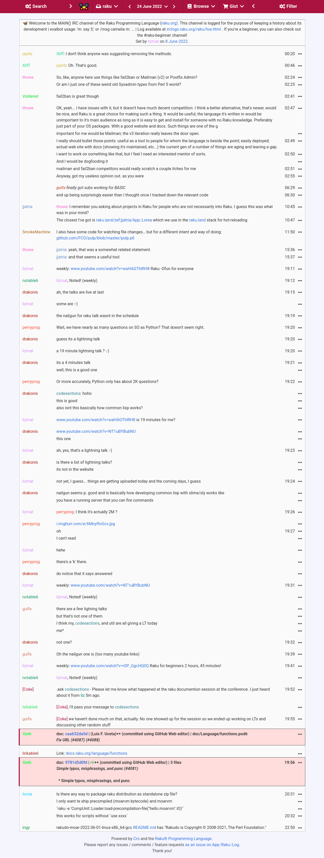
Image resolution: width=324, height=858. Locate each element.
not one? (64, 642)
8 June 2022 (176, 41)
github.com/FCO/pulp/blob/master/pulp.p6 (95, 238)
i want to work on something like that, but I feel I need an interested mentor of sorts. (131, 154)
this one (63, 438)
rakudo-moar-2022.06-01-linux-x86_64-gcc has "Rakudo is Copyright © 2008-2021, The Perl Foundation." (161, 827)
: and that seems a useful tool (87, 257)
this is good (66, 400)
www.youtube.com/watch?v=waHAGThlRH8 (110, 268)
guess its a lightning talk (78, 339)
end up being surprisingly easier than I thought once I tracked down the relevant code (132, 195)
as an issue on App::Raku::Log (212, 844)
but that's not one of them (79, 616)
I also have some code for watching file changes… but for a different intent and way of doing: (139, 235)
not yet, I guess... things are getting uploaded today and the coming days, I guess (128, 481)
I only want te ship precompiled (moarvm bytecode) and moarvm (114, 801)
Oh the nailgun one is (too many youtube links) (97, 654)
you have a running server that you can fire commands (104, 500)
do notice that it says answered (84, 573)
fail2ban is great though (77, 96)
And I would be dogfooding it (82, 161)
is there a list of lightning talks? (84, 462)
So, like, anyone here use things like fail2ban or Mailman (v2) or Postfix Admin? (126, 77)
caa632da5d (76, 733)
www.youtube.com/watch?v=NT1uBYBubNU (96, 431)
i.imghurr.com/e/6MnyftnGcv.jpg (85, 523)
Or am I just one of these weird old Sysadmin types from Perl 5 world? (118, 84)
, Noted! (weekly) (76, 280)
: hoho (74, 393)
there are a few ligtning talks (81, 608)
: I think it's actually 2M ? (86, 511)
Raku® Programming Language (183, 838)
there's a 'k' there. (71, 561)
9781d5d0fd (76, 762)
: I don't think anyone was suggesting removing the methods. (114, 53)
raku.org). (170, 23)
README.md (144, 827)
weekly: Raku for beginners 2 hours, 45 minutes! (138, 665)
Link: (91, 753)
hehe (60, 550)
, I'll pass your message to (97, 707)
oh (58, 531)
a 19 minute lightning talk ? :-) (82, 351)
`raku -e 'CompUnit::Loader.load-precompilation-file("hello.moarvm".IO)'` (120, 808)
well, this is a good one (76, 369)
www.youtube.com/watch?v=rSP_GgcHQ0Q (110, 665)
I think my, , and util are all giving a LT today (106, 623)
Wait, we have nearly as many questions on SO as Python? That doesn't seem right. (130, 327)
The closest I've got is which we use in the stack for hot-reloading (151, 220)
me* (60, 630)
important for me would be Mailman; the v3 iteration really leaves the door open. (128, 133)
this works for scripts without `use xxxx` (92, 815)
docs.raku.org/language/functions (96, 753)
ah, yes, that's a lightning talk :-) (84, 450)
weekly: (103, 585)
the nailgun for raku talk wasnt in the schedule (97, 315)
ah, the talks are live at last (80, 292)
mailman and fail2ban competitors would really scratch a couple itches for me (126, 168)
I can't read (66, 538)
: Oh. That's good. (76, 65)
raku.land (197, 220)
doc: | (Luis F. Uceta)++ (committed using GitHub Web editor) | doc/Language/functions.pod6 (152, 736)
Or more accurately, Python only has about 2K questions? (107, 381)
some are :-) (67, 303)
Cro (136, 838)
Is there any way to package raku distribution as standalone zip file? (116, 794)
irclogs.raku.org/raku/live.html (194, 29)
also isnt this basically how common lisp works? (99, 407)
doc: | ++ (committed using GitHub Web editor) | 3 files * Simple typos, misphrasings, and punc (118, 771)
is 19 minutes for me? (115, 419)
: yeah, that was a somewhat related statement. (103, 249)
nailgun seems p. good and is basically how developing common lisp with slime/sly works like (140, 493)
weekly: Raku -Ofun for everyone (125, 268)
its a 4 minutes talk (73, 362)
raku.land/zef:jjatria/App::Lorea (124, 220)
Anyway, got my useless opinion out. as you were (100, 176)
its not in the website (75, 469)
